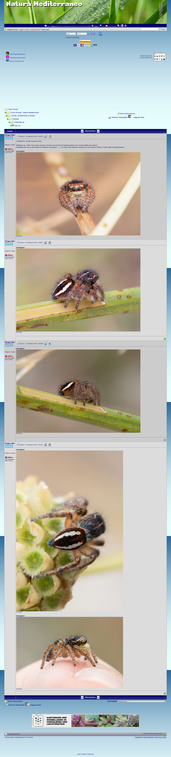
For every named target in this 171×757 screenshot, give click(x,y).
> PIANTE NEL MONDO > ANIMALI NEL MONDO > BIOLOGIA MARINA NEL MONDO (141, 701)
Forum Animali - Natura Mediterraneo (24, 112)
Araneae (15, 119)
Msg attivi (60, 26)
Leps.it (79, 754)
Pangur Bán (10, 135)
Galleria (84, 26)
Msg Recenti (68, 26)
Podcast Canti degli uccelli (16, 61)
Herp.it (84, 754)
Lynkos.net (90, 754)
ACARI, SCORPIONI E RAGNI (23, 116)
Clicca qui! (45, 29)
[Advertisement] (85, 81)
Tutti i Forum (13, 109)
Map (89, 26)
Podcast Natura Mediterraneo (17, 54)
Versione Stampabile (120, 117)
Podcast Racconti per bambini (17, 57)
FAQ (110, 26)
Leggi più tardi (138, 117)
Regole (114, 26)
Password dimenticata (72, 37)
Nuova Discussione (127, 114)
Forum (48, 26)
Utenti (79, 26)
